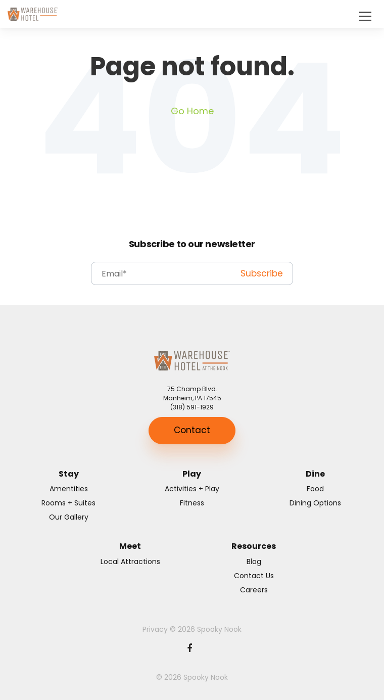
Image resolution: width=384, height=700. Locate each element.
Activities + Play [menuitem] (192, 489)
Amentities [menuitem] (69, 489)
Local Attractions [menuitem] (130, 561)
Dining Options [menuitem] (315, 503)
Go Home (192, 111)
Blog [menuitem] (254, 561)
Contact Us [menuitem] (254, 576)
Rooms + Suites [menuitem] (68, 503)
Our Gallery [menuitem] (68, 517)
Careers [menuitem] (254, 590)
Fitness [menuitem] (192, 503)
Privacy (155, 629)
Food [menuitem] (315, 489)
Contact (192, 430)
